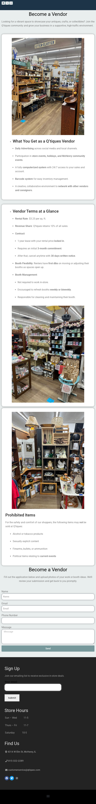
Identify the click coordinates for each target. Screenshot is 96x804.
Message (6, 627)
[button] (48, 796)
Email (5, 603)
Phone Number (10, 615)
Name (5, 591)
